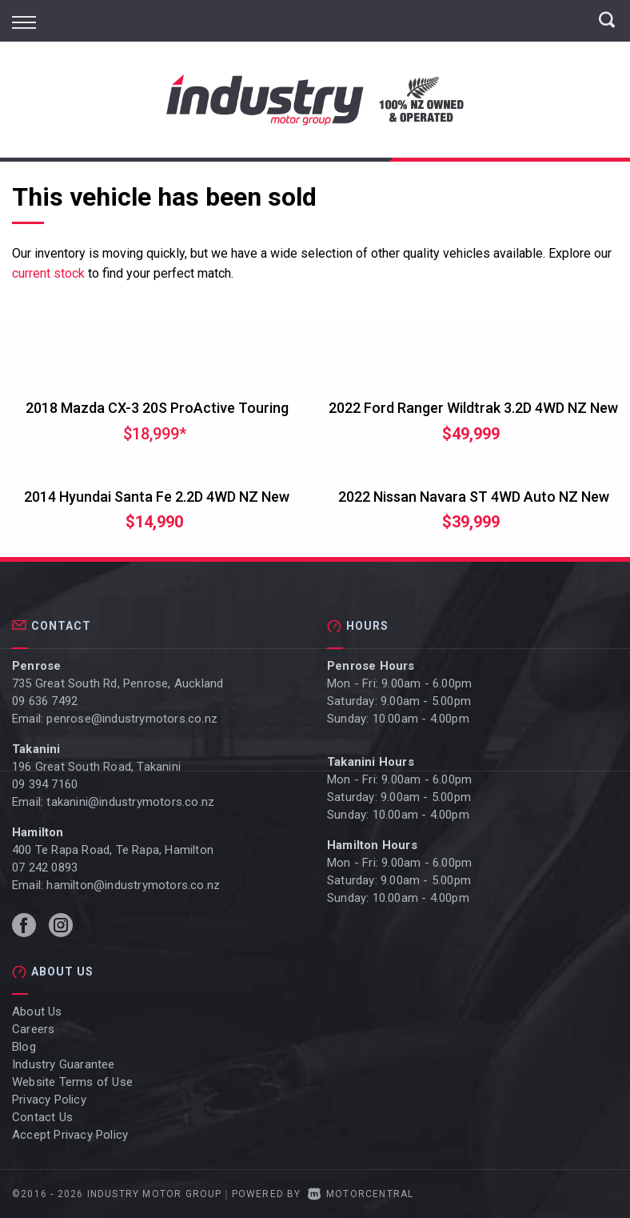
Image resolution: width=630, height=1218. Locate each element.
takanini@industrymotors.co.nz (130, 802)
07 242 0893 (45, 867)
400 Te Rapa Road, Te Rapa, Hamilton (112, 850)
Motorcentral (361, 1194)
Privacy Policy (49, 1099)
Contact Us (42, 1117)
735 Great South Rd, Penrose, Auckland (117, 683)
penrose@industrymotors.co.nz (131, 718)
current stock (48, 273)
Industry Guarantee (63, 1064)
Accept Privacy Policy (70, 1135)
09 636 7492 (45, 701)
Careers (33, 1029)
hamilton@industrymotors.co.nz (133, 885)
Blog (24, 1047)
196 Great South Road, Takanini (96, 766)
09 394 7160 (45, 784)
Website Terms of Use (72, 1082)
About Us (37, 1011)
